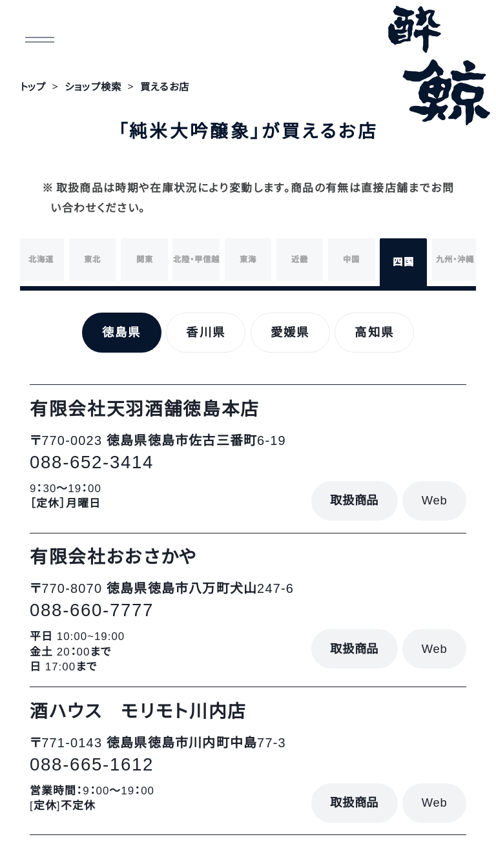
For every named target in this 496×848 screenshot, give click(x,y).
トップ (33, 86)
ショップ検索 (93, 86)
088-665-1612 (92, 764)
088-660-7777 (92, 610)
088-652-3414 (92, 462)
